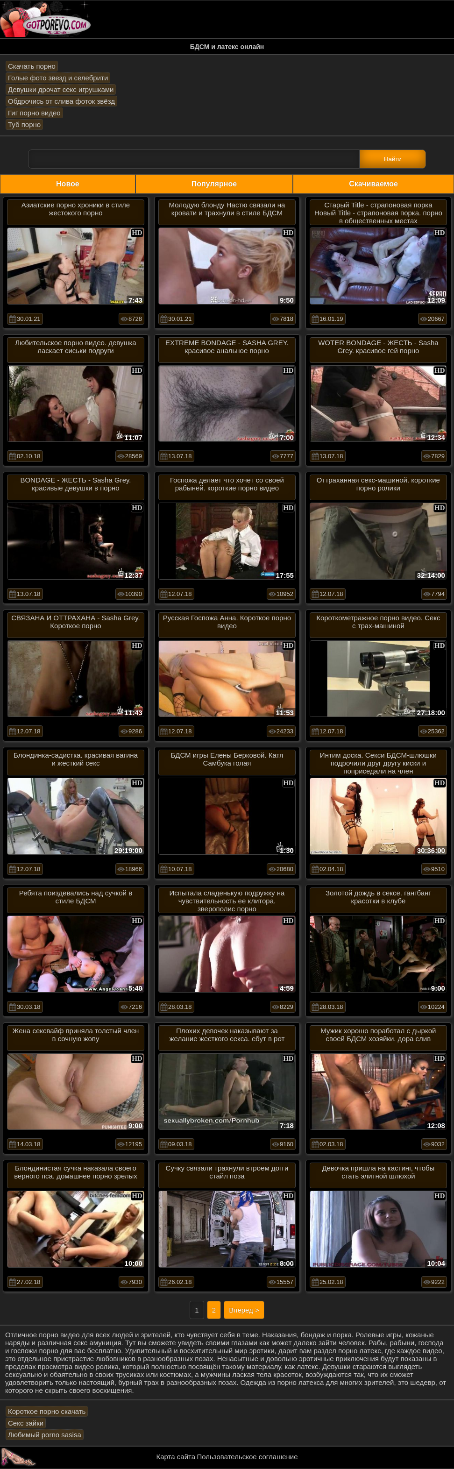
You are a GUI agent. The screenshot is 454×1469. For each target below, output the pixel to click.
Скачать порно (32, 66)
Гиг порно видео (34, 113)
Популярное (214, 184)
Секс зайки (25, 1423)
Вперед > (244, 1310)
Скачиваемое (373, 184)
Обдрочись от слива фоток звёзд (61, 101)
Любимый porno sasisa (44, 1435)
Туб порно (24, 124)
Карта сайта (176, 1457)
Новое (67, 184)
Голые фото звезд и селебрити (58, 78)
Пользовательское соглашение (247, 1457)
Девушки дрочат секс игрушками (61, 89)
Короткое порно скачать (46, 1411)
